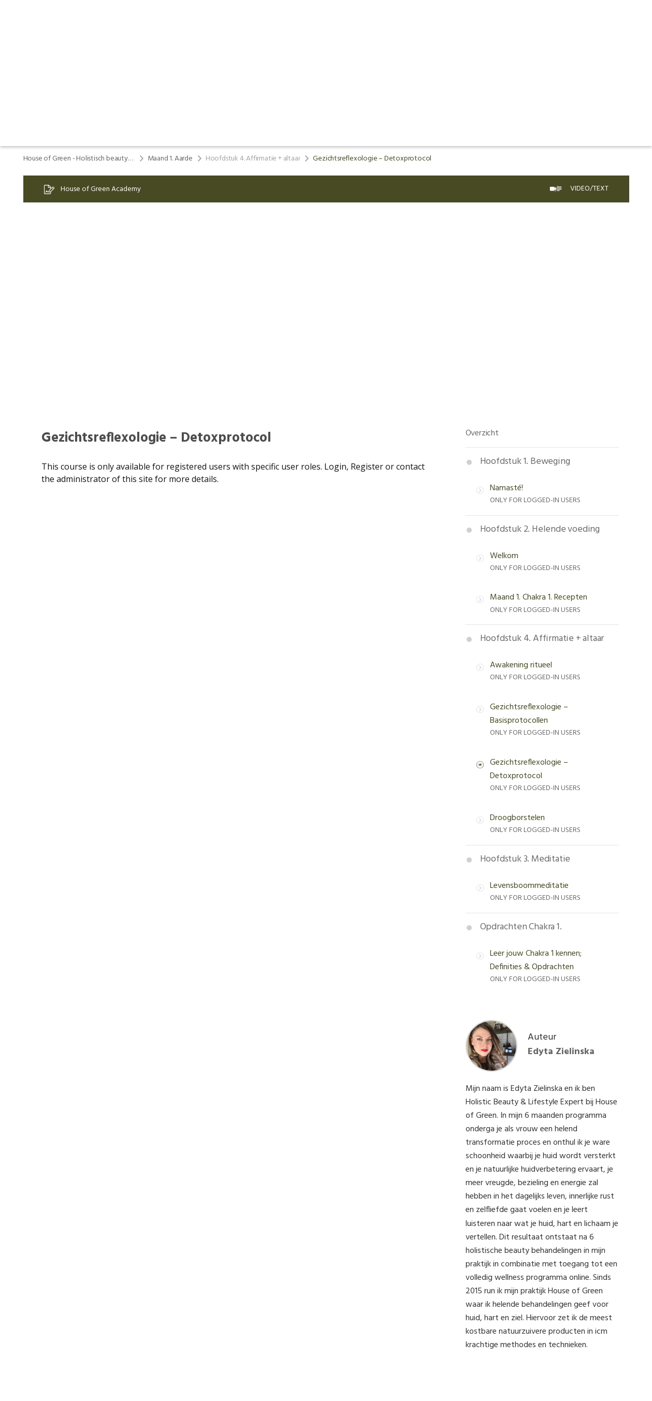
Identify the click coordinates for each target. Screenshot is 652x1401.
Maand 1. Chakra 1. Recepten (538, 597)
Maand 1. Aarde (170, 159)
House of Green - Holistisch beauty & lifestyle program (79, 159)
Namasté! (506, 488)
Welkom (504, 556)
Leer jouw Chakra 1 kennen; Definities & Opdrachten (536, 960)
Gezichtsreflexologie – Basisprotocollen (529, 713)
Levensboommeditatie (529, 886)
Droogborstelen (517, 818)
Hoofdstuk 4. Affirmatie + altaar (253, 159)
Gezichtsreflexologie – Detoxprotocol (529, 769)
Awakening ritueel (521, 665)
